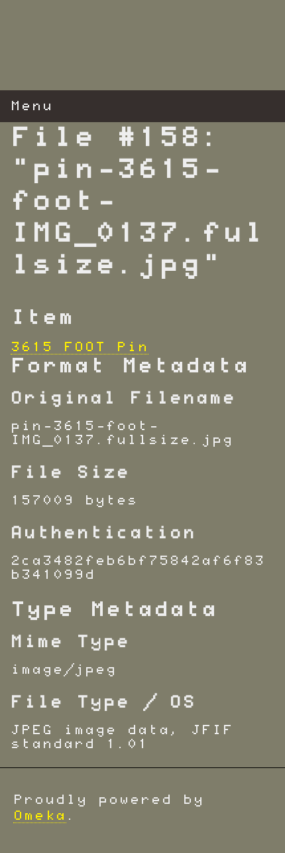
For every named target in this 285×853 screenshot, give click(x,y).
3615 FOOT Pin (79, 347)
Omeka (39, 815)
